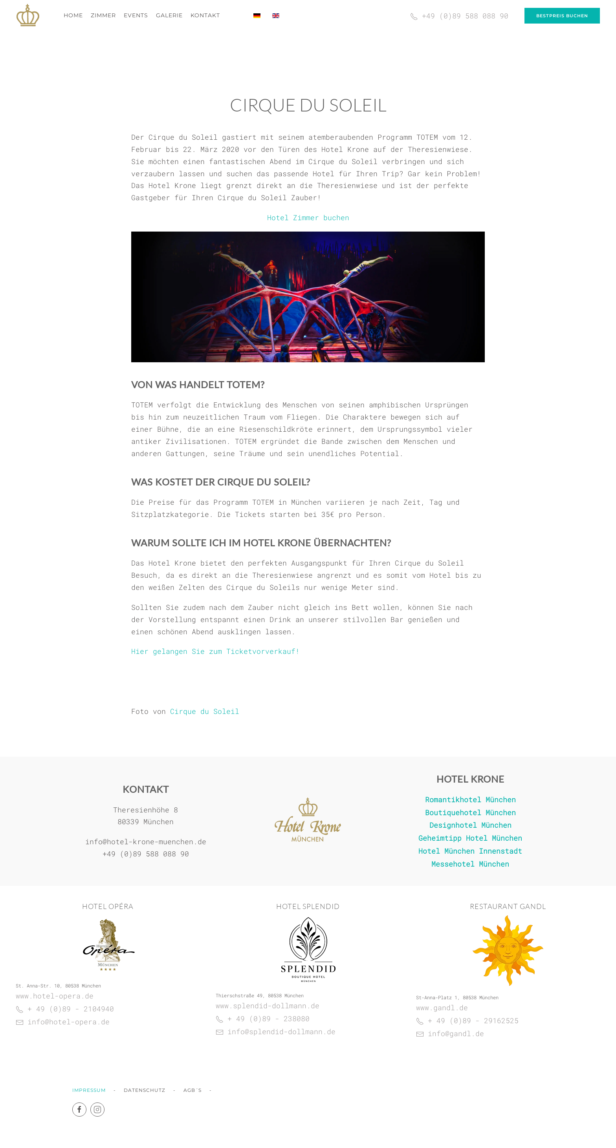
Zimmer (103, 15)
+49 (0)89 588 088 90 (146, 852)
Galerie (169, 15)
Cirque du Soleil (204, 711)
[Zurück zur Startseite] (28, 15)
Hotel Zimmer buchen (308, 217)
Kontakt (205, 15)
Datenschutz (144, 1090)
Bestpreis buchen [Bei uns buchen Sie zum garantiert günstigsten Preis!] (562, 15)
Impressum (89, 1090)
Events (136, 15)
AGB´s (192, 1090)
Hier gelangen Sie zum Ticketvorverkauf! (215, 651)
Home (73, 15)
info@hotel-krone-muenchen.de (145, 840)
